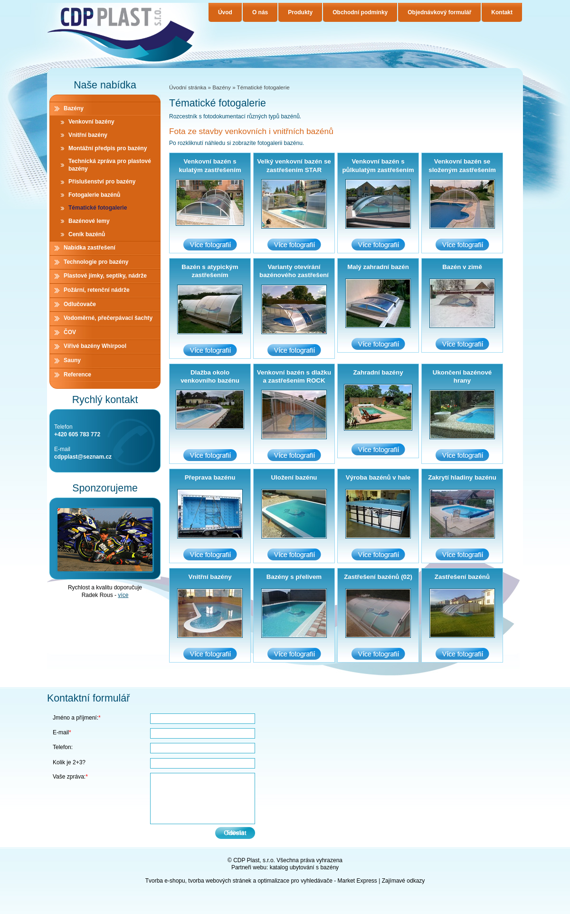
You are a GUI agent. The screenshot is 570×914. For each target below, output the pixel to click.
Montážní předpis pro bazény (107, 148)
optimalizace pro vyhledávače (294, 880)
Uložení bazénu (294, 477)
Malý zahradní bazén (378, 266)
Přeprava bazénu (210, 477)
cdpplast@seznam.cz (83, 456)
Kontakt (502, 12)
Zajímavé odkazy (403, 880)
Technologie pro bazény (96, 262)
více (123, 595)
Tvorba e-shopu (165, 880)
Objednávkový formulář (439, 12)
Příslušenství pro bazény (101, 181)
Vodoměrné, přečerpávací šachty (108, 318)
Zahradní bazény (378, 372)
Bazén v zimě (462, 266)
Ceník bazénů (86, 234)
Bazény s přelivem (294, 576)
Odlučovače (80, 304)
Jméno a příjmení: (77, 717)
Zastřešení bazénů (462, 576)
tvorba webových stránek (219, 880)
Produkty (300, 12)
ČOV (70, 332)
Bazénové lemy (89, 221)
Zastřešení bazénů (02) (378, 576)
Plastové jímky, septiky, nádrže (105, 275)
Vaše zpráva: (70, 776)
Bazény (221, 87)
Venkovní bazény (91, 121)
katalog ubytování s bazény (304, 867)
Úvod (225, 12)
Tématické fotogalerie (97, 207)
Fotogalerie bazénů (94, 195)
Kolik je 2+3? (69, 762)
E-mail (62, 732)
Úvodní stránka (187, 87)
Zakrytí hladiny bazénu (462, 477)
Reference (77, 374)
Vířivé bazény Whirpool (95, 346)
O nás (260, 12)
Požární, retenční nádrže (97, 290)
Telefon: (63, 747)
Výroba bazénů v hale (378, 477)
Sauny (72, 360)
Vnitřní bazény (209, 576)
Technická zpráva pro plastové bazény (109, 165)
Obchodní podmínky (360, 12)
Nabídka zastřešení (89, 247)
